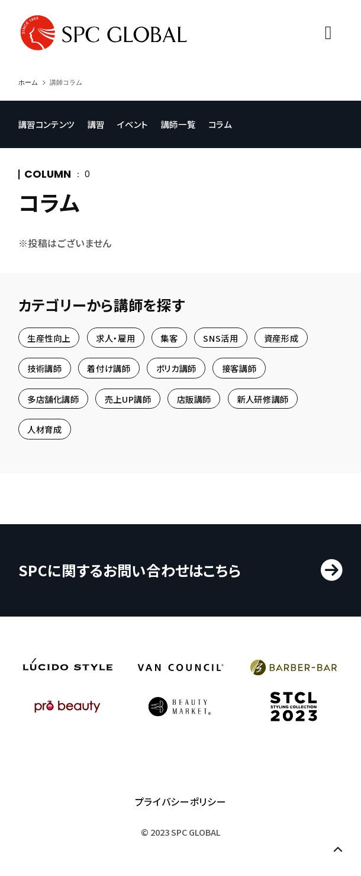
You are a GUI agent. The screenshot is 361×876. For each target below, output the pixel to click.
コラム (220, 124)
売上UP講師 (128, 398)
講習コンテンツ (46, 124)
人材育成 (44, 429)
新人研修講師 (263, 398)
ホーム (28, 82)
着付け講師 (108, 368)
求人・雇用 (115, 337)
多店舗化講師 (53, 398)
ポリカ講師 (176, 368)
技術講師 (44, 368)
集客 (169, 337)
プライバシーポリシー (180, 801)
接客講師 (239, 368)
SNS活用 (220, 337)
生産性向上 (48, 337)
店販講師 (194, 398)
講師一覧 (178, 124)
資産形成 (281, 337)
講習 (96, 124)
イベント (132, 124)
